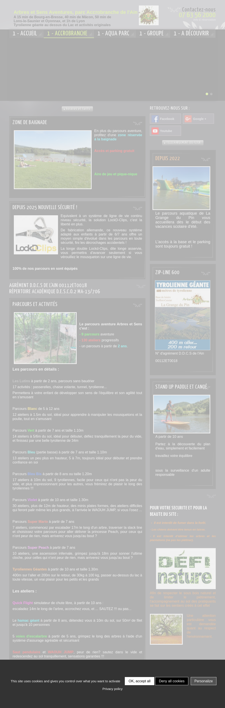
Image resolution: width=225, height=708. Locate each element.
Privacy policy (112, 689)
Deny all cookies (172, 681)
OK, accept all (140, 681)
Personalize (203, 681)
